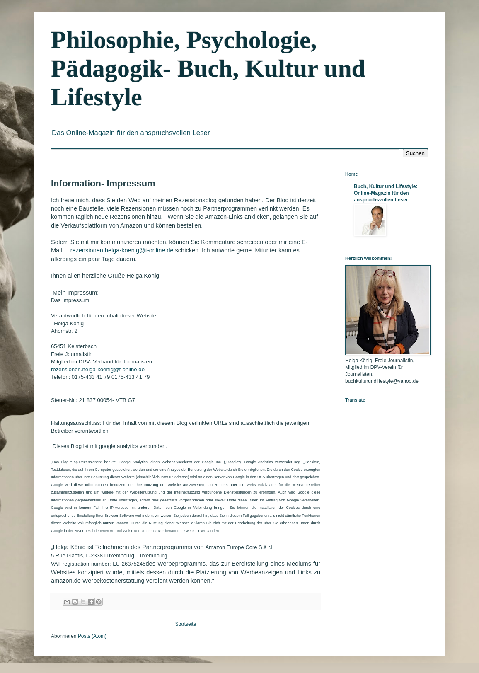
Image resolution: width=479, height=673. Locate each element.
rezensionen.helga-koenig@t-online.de (122, 250)
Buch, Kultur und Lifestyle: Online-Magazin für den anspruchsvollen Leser (385, 193)
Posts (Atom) (92, 636)
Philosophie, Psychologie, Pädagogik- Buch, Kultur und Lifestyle (208, 68)
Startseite (185, 624)
